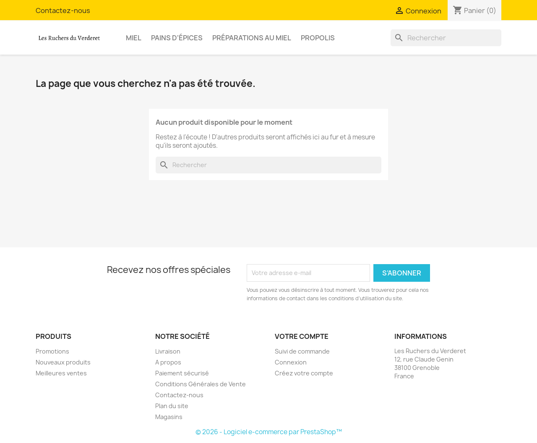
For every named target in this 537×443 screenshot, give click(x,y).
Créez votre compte (304, 373)
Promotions (52, 351)
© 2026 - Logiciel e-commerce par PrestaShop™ (269, 431)
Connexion (291, 362)
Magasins (168, 417)
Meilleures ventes (61, 373)
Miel (133, 37)
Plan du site (171, 406)
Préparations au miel (251, 37)
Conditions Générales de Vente (200, 384)
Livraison (167, 351)
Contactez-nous (63, 10)
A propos (168, 362)
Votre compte (301, 336)
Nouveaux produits (63, 362)
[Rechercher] (446, 37)
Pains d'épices (177, 37)
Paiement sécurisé (182, 373)
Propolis (318, 37)
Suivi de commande (302, 351)
